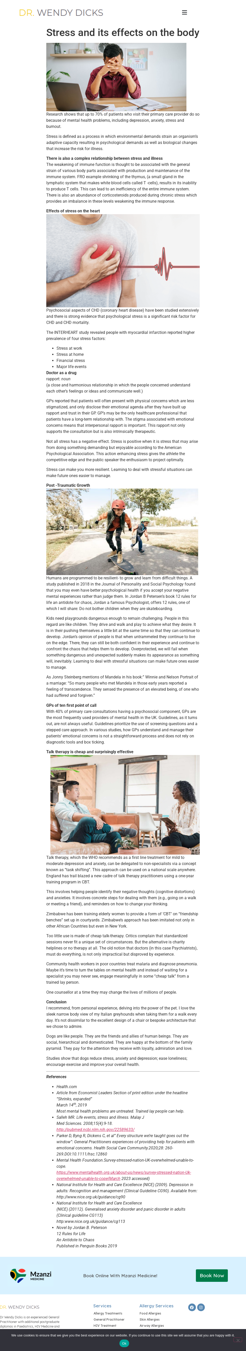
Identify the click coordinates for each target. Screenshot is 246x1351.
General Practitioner (109, 1319)
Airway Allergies (152, 1326)
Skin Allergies (150, 1319)
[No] (237, 1339)
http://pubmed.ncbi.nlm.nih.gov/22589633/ (96, 1129)
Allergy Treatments (108, 1313)
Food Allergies (150, 1313)
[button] (184, 12)
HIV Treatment (105, 1326)
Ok (124, 1343)
